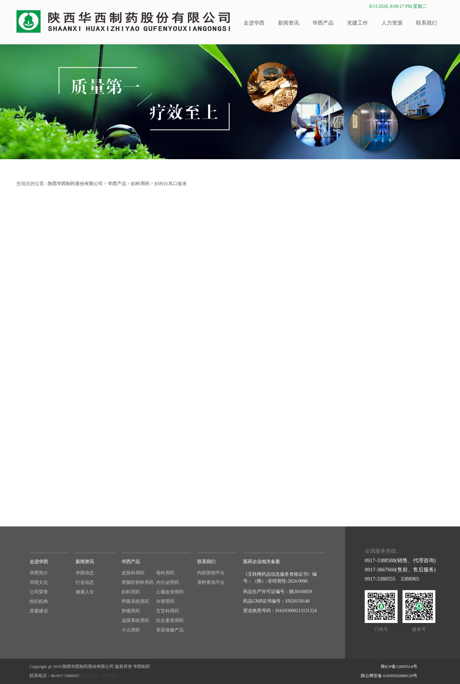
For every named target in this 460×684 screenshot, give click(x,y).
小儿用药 (131, 630)
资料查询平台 (211, 582)
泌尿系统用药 (135, 620)
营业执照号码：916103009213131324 (280, 610)
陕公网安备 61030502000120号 (389, 675)
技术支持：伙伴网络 (99, 675)
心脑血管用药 (170, 591)
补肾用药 (165, 601)
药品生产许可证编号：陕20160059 (277, 591)
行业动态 (85, 582)
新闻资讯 (288, 23)
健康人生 (85, 591)
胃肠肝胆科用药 (138, 582)
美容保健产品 (170, 630)
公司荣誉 (39, 591)
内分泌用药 (167, 582)
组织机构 (39, 601)
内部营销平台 (211, 572)
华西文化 (39, 582)
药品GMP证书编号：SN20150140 (276, 601)
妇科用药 (140, 183)
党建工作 (357, 23)
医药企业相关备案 (261, 561)
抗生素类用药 (170, 620)
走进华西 (253, 23)
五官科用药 (167, 611)
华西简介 (39, 572)
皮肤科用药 (133, 572)
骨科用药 (165, 572)
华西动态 (85, 572)
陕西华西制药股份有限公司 (75, 183)
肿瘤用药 (131, 611)
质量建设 (39, 611)
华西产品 (323, 23)
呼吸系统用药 (135, 601)
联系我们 (426, 23)
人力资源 (391, 23)
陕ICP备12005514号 (399, 666)
